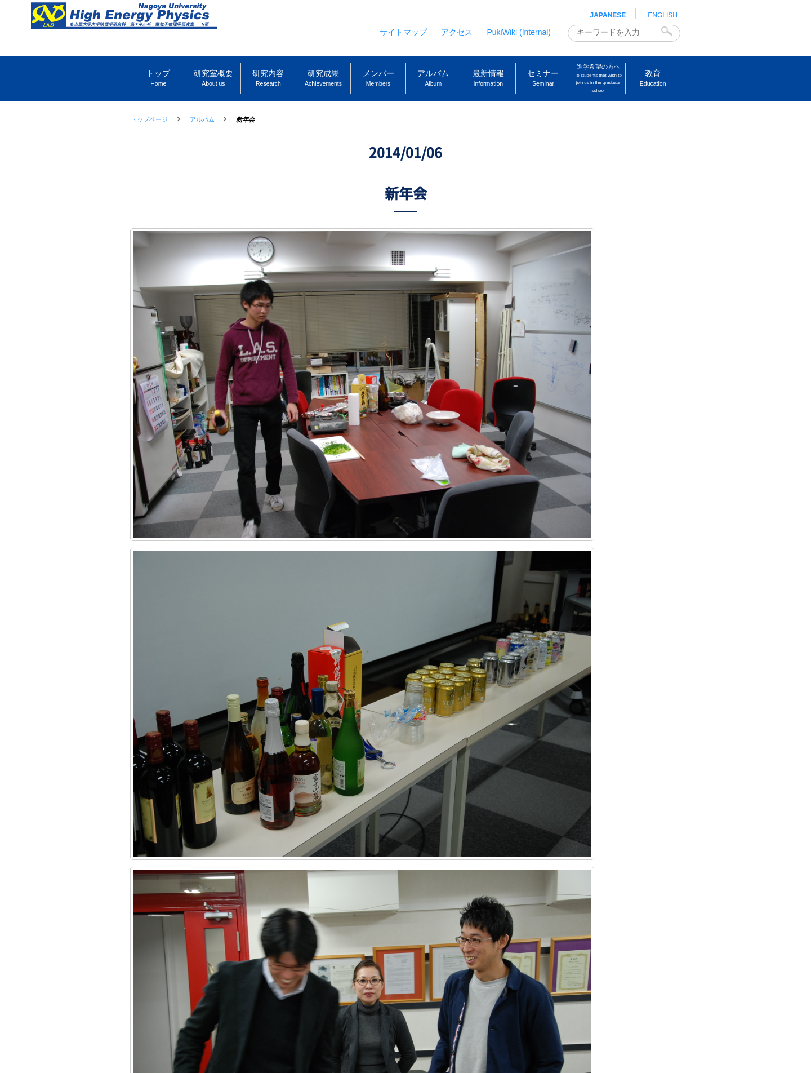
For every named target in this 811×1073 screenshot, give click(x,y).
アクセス (457, 32)
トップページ (149, 119)
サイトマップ (403, 32)
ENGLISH (663, 15)
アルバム (202, 119)
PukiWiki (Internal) (519, 32)
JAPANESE (608, 15)
